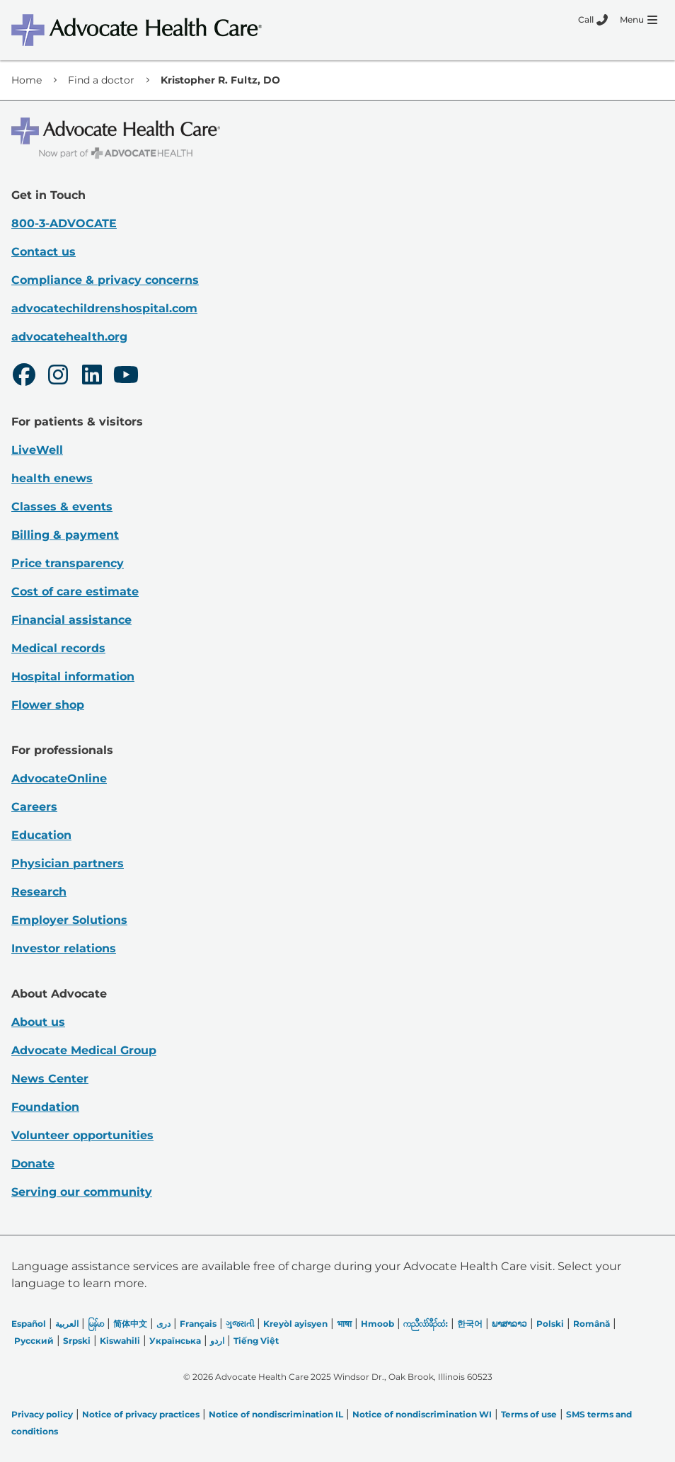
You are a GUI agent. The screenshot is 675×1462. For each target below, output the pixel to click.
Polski (550, 1323)
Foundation (45, 1107)
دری (163, 1323)
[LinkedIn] (92, 376)
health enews (52, 478)
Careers (34, 806)
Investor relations (63, 948)
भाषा (344, 1323)
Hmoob (377, 1323)
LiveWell (37, 450)
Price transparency (67, 563)
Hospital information (72, 676)
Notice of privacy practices (141, 1414)
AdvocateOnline (59, 778)
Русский (34, 1340)
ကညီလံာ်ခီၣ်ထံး (425, 1323)
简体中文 (130, 1323)
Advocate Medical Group (83, 1050)
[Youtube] (126, 376)
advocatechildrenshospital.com (104, 308)
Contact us (43, 251)
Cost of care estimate (75, 591)
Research (39, 891)
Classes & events (61, 506)
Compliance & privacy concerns (105, 280)
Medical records (58, 648)
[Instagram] (58, 376)
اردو (217, 1340)
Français (198, 1323)
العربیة (67, 1323)
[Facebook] (24, 376)
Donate (32, 1163)
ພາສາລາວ (509, 1323)
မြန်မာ (96, 1323)
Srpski (77, 1340)
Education (41, 835)
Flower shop (47, 705)
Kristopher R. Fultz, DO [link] (220, 80)
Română (591, 1323)
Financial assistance (71, 620)
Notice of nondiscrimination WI (422, 1414)
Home (26, 80)
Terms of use (529, 1414)
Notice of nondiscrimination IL (276, 1414)
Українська (175, 1340)
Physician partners (67, 863)
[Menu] (638, 20)
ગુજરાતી (240, 1323)
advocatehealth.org (69, 336)
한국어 (470, 1323)
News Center (49, 1078)
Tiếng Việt (256, 1340)
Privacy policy (42, 1414)
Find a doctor (101, 80)
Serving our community (81, 1192)
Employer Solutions (69, 920)
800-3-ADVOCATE (64, 223)
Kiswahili (120, 1340)
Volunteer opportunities (82, 1135)
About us (38, 1022)
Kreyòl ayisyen (295, 1323)
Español (28, 1323)
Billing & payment (65, 535)
